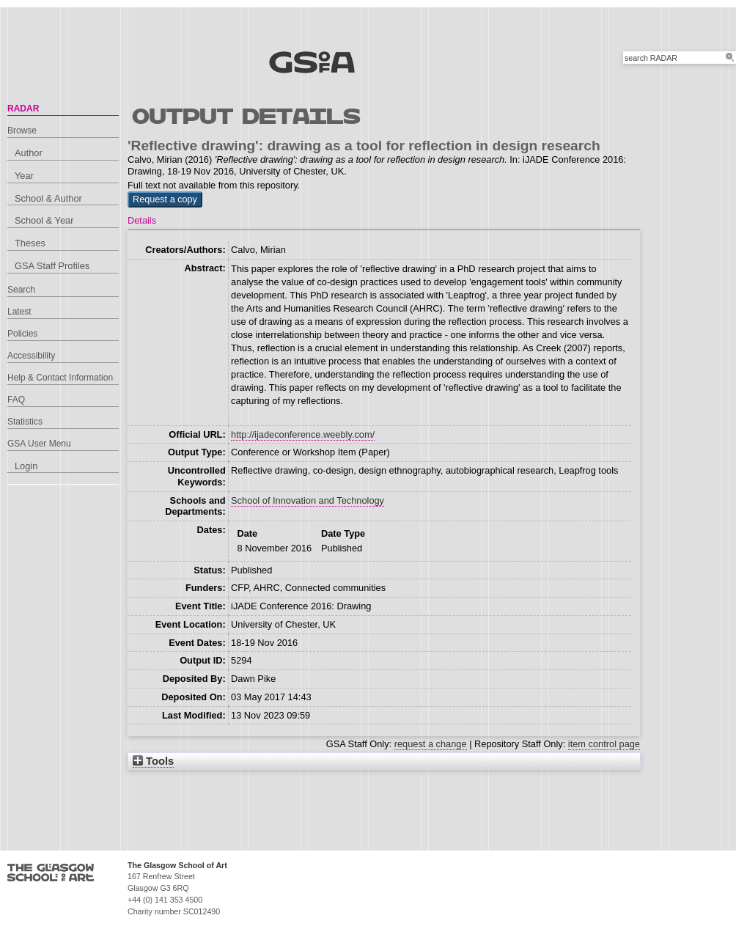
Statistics (25, 421)
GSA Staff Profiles (52, 265)
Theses (30, 243)
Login (26, 465)
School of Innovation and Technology (307, 500)
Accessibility (31, 355)
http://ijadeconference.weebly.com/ (303, 434)
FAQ (16, 399)
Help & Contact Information (60, 377)
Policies (22, 333)
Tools (153, 761)
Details (142, 220)
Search (21, 289)
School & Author (48, 198)
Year (24, 175)
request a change (430, 743)
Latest (19, 311)
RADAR (23, 108)
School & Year (44, 220)
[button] (165, 199)
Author (29, 152)
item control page (604, 743)
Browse (22, 130)
